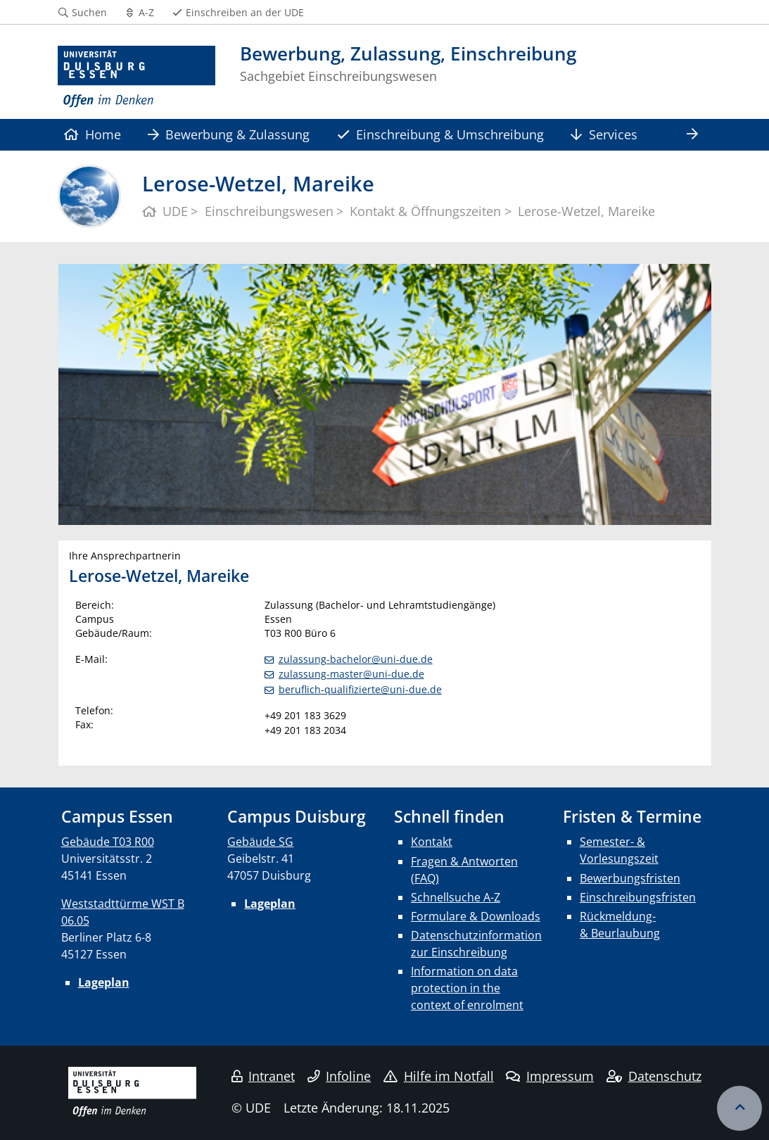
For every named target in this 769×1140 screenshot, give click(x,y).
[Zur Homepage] (137, 77)
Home (92, 134)
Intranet (263, 1076)
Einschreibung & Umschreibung (440, 134)
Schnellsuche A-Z (455, 897)
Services (604, 134)
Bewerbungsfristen (630, 878)
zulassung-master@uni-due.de (351, 673)
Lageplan (103, 982)
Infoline (339, 1076)
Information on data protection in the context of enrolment (467, 988)
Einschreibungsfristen (638, 897)
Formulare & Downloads (475, 916)
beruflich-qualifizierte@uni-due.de (360, 689)
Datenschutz (653, 1076)
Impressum (550, 1076)
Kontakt (431, 841)
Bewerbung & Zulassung (229, 134)
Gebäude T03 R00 (107, 841)
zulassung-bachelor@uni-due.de (356, 659)
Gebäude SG (260, 841)
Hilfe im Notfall (438, 1076)
